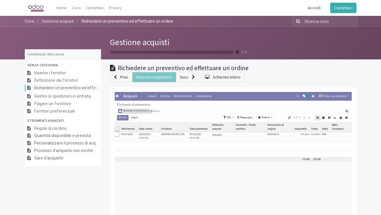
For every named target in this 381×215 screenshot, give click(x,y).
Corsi (29, 21)
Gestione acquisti (139, 42)
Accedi (314, 7)
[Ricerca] (297, 21)
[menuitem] (61, 7)
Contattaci (343, 7)
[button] (63, 65)
